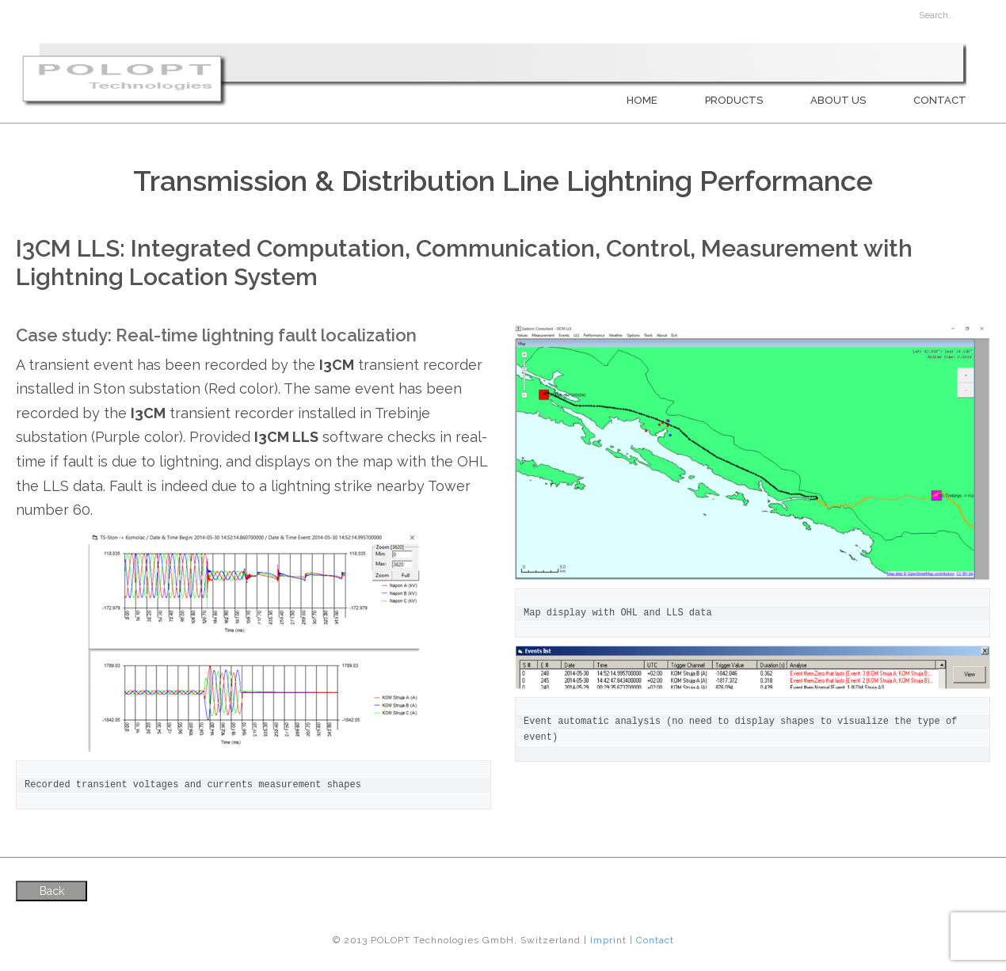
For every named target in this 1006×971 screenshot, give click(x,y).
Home (642, 100)
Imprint (608, 940)
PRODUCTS (734, 100)
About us (838, 100)
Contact (939, 100)
